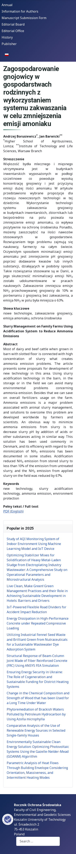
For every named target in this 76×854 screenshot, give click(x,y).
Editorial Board (13, 24)
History (7, 37)
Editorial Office (13, 31)
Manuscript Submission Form (24, 18)
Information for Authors (20, 11)
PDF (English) (13, 511)
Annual (7, 5)
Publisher (9, 44)
